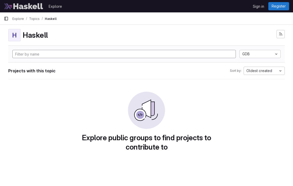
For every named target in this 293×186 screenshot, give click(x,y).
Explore (55, 6)
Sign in (258, 6)
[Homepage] (24, 6)
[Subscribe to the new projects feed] (281, 34)
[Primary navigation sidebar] (6, 18)
